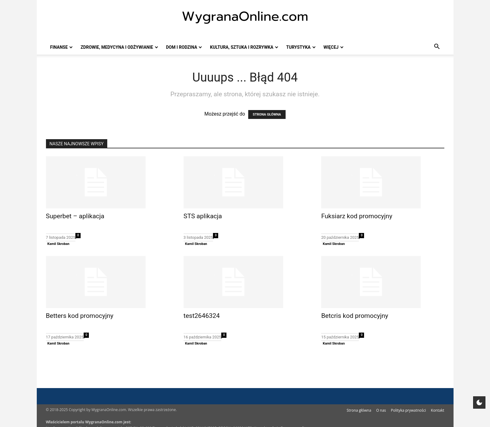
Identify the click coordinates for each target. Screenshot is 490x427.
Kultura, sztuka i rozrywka (241, 47)
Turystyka (298, 47)
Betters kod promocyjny (80, 315)
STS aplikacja (203, 216)
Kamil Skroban (58, 244)
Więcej (331, 47)
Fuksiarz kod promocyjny (356, 216)
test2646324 (202, 315)
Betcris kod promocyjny (354, 315)
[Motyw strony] (479, 402)
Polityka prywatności (408, 410)
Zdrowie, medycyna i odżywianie (117, 47)
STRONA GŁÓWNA (267, 114)
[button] (437, 47)
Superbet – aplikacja (75, 216)
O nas (381, 410)
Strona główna (359, 410)
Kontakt (437, 410)
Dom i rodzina (181, 47)
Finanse (59, 47)
